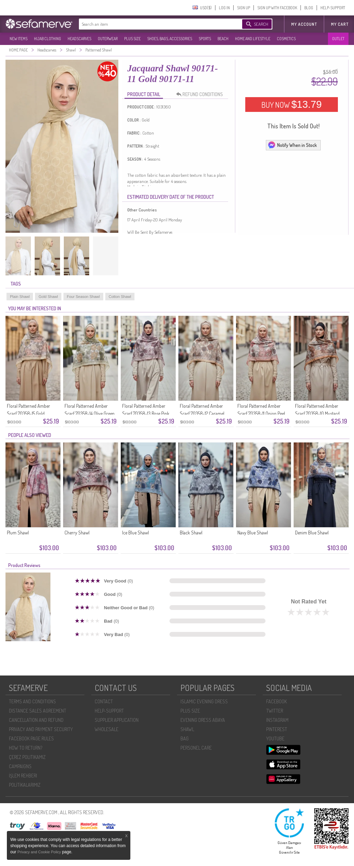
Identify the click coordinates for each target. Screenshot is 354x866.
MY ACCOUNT (304, 24)
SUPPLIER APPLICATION (117, 720)
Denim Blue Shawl (312, 532)
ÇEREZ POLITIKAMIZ (27, 757)
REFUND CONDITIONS (201, 94)
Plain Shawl (20, 297)
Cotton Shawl (120, 297)
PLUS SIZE (132, 38)
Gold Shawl (48, 297)
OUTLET (338, 38)
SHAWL (187, 729)
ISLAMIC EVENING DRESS (204, 701)
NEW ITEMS (18, 38)
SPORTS (205, 38)
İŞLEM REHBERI (23, 775)
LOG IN (224, 7)
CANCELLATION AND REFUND (36, 720)
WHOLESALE (106, 729)
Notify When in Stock (292, 145)
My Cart (340, 24)
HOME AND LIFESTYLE (252, 38)
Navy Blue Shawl (252, 532)
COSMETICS (286, 38)
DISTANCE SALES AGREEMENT (37, 711)
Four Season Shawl (83, 297)
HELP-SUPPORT (332, 7)
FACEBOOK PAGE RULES (31, 738)
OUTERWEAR (108, 38)
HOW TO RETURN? (25, 748)
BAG (184, 738)
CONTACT (104, 701)
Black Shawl (191, 532)
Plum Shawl (18, 532)
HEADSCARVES (79, 38)
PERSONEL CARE (196, 748)
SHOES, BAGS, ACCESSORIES (169, 38)
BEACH (222, 38)
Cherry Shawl (77, 532)
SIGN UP (243, 7)
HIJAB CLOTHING (47, 38)
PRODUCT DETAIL (143, 94)
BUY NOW (291, 104)
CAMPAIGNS (20, 766)
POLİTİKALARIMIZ (24, 785)
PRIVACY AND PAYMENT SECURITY (41, 729)
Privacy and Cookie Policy (39, 852)
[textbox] (153, 24)
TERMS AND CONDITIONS (32, 701)
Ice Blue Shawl (135, 532)
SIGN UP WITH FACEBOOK (277, 7)
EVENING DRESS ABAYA (202, 720)
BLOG (308, 7)
